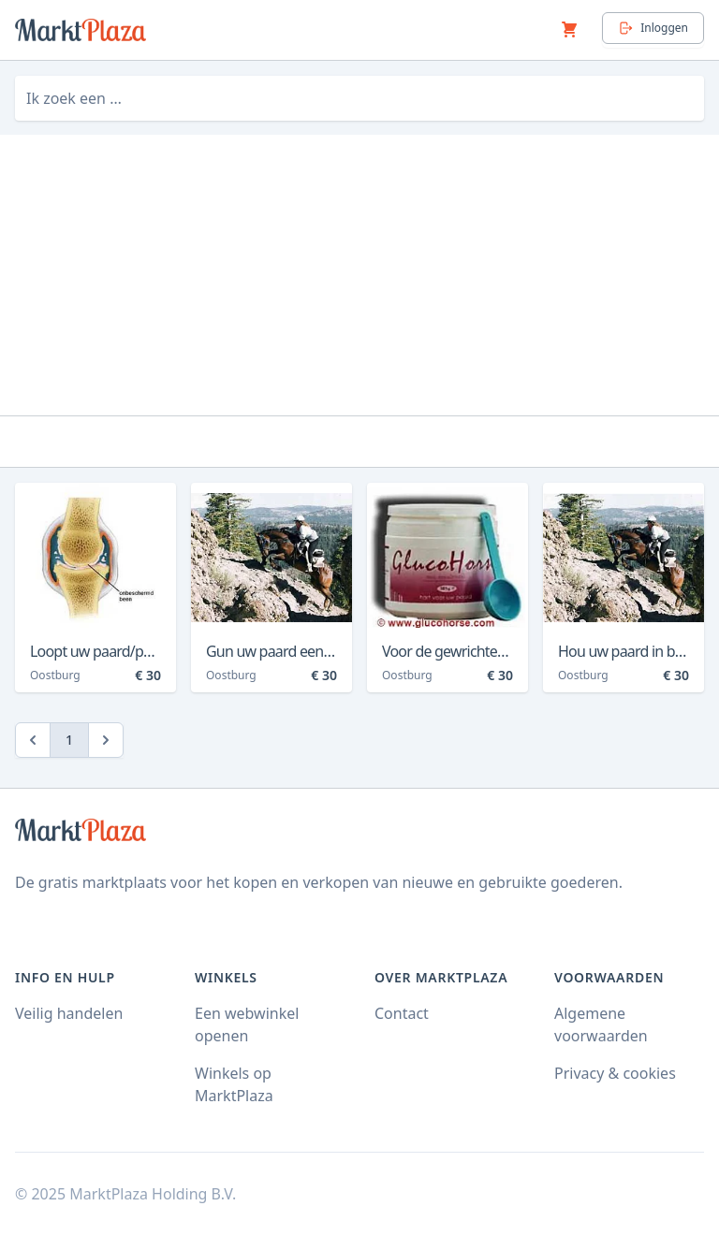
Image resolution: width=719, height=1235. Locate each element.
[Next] (106, 740)
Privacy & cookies (615, 1073)
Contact (401, 1013)
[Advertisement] (359, 275)
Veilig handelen (69, 1013)
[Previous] (33, 740)
